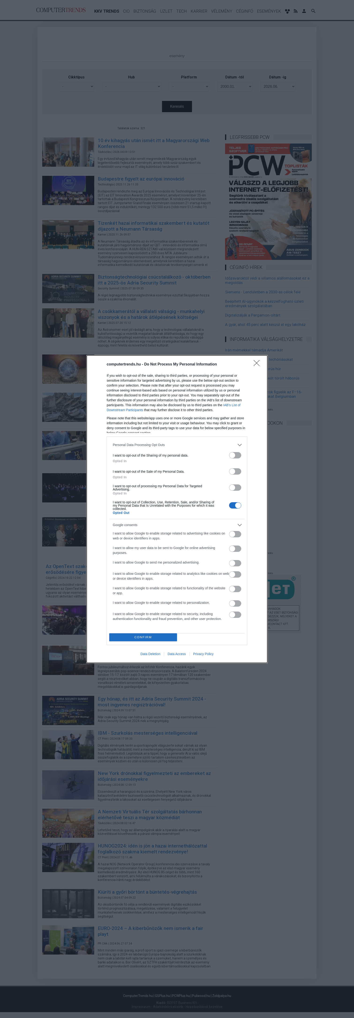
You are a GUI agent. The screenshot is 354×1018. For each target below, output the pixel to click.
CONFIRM (143, 637)
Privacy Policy (203, 654)
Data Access (177, 654)
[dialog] (177, 509)
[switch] (235, 455)
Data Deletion (150, 654)
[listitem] (177, 445)
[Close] (258, 364)
